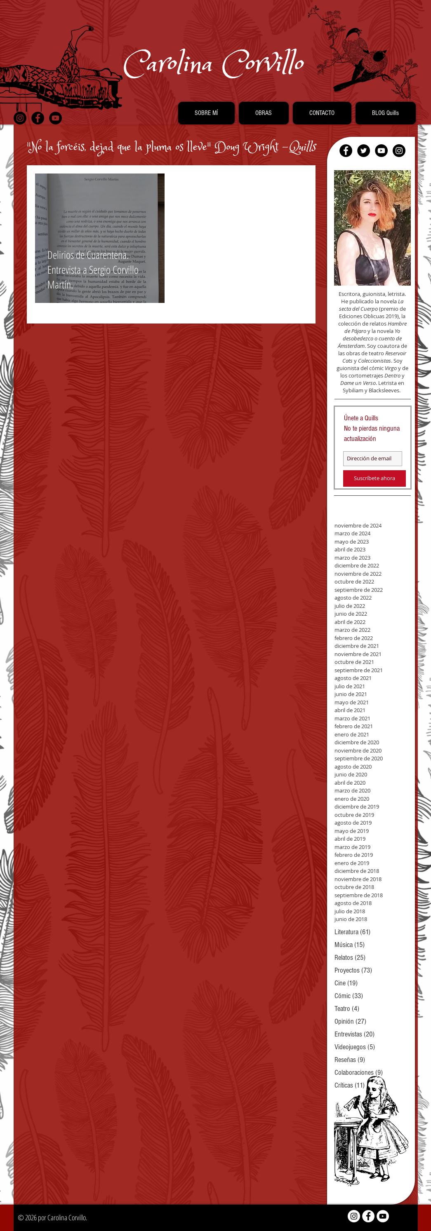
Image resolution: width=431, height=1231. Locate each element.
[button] (206, 113)
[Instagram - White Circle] (354, 1216)
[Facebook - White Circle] (368, 1216)
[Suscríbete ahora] (374, 478)
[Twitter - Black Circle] (363, 150)
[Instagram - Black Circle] (20, 118)
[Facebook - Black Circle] (37, 118)
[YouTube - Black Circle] (55, 118)
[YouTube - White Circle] (383, 1216)
